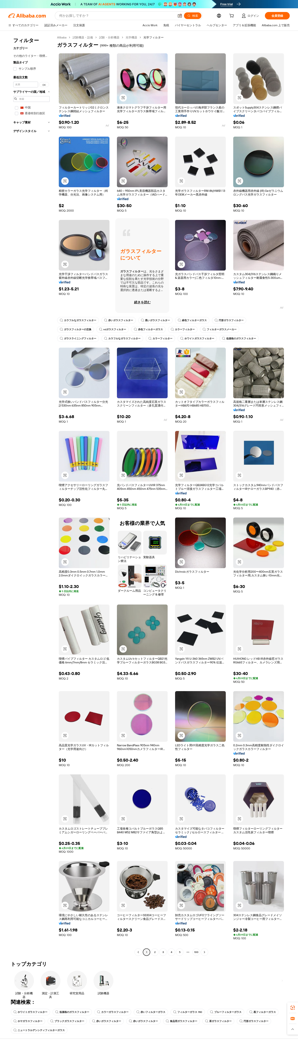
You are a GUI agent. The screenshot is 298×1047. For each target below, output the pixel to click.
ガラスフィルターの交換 (75, 329)
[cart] (232, 16)
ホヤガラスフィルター (27, 1021)
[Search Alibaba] (116, 15)
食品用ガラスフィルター (181, 1021)
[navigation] (31, 495)
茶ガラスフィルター (218, 1021)
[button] (179, 15)
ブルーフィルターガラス (226, 1012)
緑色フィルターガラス (192, 320)
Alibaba (61, 37)
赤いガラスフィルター (118, 320)
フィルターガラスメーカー (220, 329)
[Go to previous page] (138, 952)
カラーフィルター (183, 329)
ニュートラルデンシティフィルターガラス (39, 1030)
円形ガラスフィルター (229, 320)
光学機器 (131, 37)
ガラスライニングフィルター (78, 338)
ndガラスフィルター (112, 329)
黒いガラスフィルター (155, 320)
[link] (292, 1007)
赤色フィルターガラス (148, 329)
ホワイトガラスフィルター (197, 338)
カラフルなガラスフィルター (78, 320)
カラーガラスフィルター (113, 1012)
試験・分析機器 (109, 37)
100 (196, 952)
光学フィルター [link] (153, 37)
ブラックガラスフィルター (67, 1021)
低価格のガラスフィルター (239, 338)
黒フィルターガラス (262, 1012)
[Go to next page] (204, 952)
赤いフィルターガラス (150, 1012)
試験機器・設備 (83, 37)
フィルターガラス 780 (187, 1012)
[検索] (192, 15)
